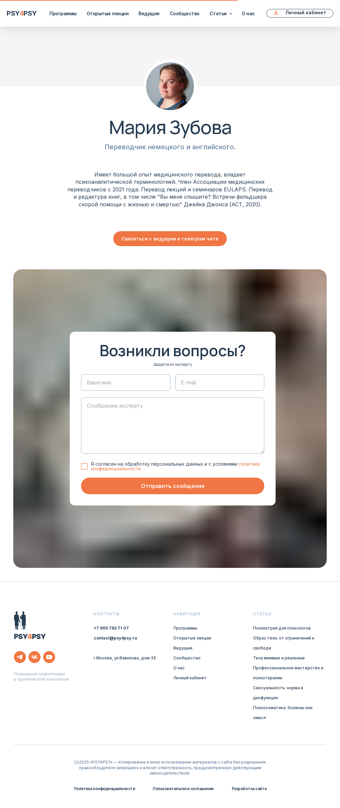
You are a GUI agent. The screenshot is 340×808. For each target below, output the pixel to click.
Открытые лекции (108, 13)
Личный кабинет (190, 677)
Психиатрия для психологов (282, 628)
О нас (248, 13)
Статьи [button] (219, 13)
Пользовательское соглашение (183, 788)
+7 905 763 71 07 (111, 628)
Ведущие (149, 13)
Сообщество (185, 13)
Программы (63, 13)
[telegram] (20, 657)
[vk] (35, 657)
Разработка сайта (249, 788)
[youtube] (49, 657)
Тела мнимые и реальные (279, 657)
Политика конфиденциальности (104, 788)
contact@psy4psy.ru (115, 638)
